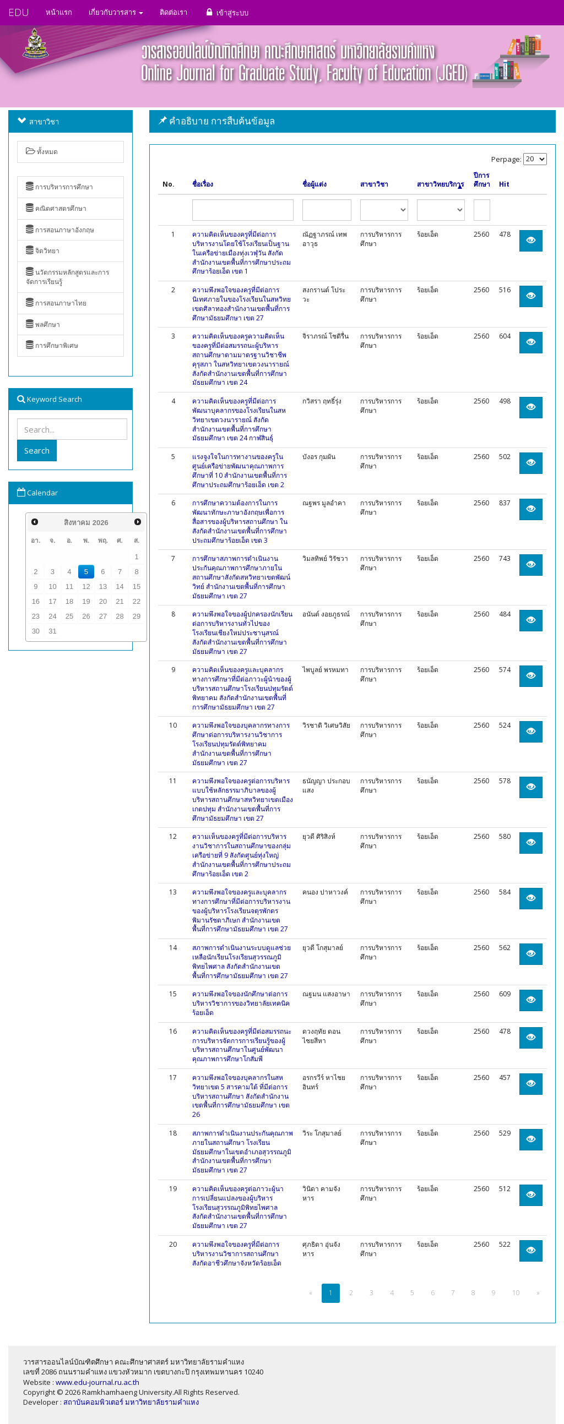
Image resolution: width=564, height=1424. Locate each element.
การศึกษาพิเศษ (52, 345)
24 (52, 616)
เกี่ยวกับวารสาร (116, 12)
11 (69, 586)
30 (36, 631)
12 (86, 586)
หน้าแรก (59, 12)
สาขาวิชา (374, 184)
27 (103, 616)
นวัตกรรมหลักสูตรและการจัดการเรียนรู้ (67, 277)
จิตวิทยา (42, 250)
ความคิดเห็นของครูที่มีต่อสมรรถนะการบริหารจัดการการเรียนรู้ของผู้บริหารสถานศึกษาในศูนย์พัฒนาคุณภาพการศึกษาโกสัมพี (241, 1045)
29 (136, 616)
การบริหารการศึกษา (59, 187)
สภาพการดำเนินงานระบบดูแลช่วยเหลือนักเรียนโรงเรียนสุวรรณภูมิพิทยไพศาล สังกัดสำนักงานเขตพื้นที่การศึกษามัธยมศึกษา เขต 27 (241, 961)
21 (119, 601)
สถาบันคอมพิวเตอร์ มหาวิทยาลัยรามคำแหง (131, 1402)
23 (36, 616)
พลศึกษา (43, 324)
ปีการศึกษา (482, 180)
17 (52, 601)
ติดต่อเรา (173, 12)
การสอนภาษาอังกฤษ (60, 229)
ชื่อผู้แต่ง (314, 184)
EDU (18, 12)
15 (136, 586)
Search (37, 450)
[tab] (352, 121)
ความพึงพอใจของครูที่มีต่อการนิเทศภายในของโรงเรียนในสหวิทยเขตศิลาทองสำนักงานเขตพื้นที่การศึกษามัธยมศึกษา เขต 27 (241, 303)
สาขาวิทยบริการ (440, 184)
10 (52, 586)
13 (103, 586)
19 (86, 601)
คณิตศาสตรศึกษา (56, 208)
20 (103, 601)
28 (119, 616)
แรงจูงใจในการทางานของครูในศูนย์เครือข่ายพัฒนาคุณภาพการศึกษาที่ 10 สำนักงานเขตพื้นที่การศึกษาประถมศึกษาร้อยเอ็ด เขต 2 (239, 470)
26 (86, 616)
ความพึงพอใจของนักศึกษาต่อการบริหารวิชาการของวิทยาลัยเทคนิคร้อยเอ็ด (241, 1003)
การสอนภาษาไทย (56, 303)
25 (69, 616)
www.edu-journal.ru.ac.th (97, 1382)
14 (119, 586)
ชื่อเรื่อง (202, 184)
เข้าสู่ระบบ (226, 12)
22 (136, 601)
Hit (504, 184)
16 (36, 601)
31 (52, 631)
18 (69, 601)
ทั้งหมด (42, 151)
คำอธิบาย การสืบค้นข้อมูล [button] (216, 120)
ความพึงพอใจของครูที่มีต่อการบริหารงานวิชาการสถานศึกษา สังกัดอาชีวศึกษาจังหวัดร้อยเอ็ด (236, 1254)
